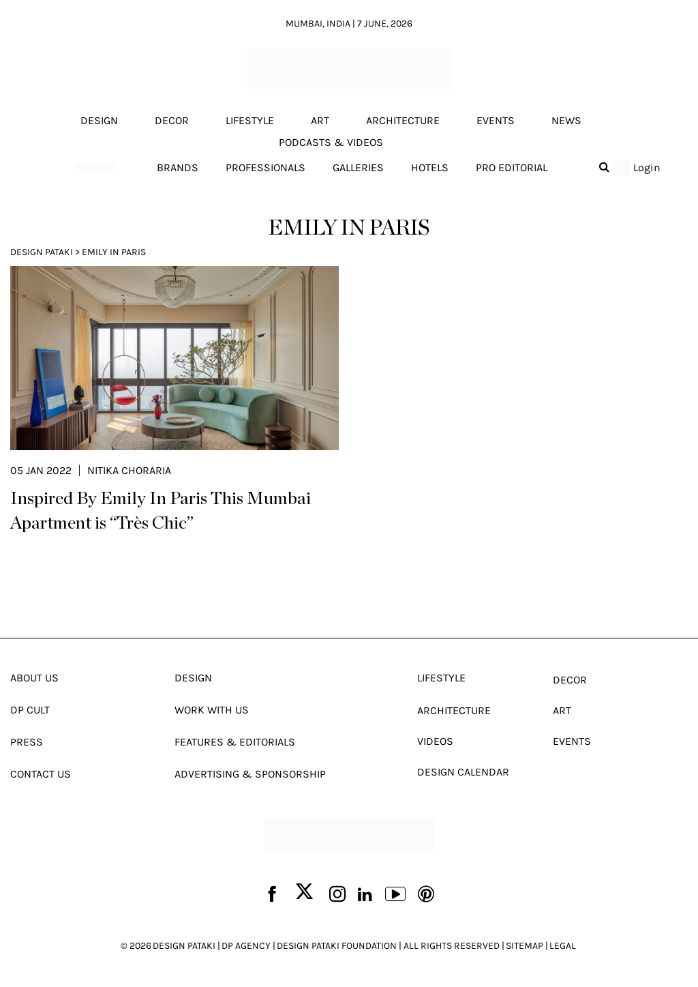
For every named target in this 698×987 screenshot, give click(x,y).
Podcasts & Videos (331, 142)
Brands (177, 167)
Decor (172, 120)
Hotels (430, 167)
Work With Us (211, 709)
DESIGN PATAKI (184, 946)
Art (320, 120)
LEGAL (562, 946)
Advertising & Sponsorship (250, 773)
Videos (435, 741)
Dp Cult (30, 709)
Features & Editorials (234, 741)
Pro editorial (511, 167)
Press (26, 741)
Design (99, 120)
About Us (34, 677)
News (566, 120)
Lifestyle (250, 120)
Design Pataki (41, 252)
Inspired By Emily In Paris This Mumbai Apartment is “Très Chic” (160, 511)
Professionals (265, 167)
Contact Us (40, 773)
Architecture (403, 120)
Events (495, 120)
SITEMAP (524, 946)
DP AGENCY (246, 946)
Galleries (358, 167)
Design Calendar (463, 771)
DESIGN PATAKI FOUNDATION (337, 946)
